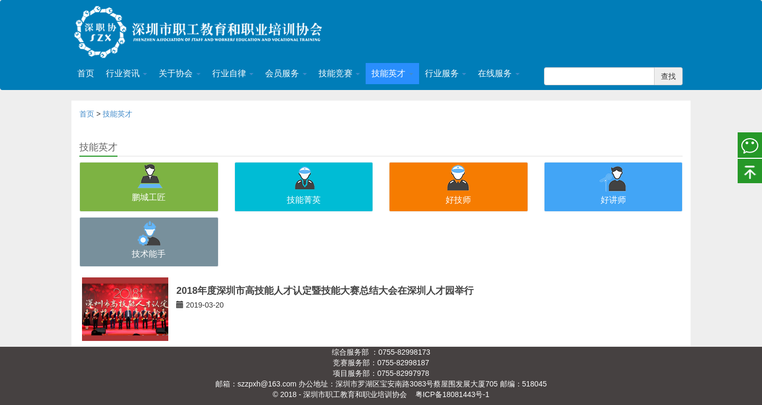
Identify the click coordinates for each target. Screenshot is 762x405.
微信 (750, 144)
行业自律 (232, 73)
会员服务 (285, 73)
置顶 (750, 170)
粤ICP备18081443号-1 (452, 394)
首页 (85, 73)
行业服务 (445, 73)
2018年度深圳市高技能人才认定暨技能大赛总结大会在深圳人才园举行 (325, 290)
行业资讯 (126, 73)
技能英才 (392, 73)
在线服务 (498, 73)
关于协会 (179, 73)
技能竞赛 (339, 73)
